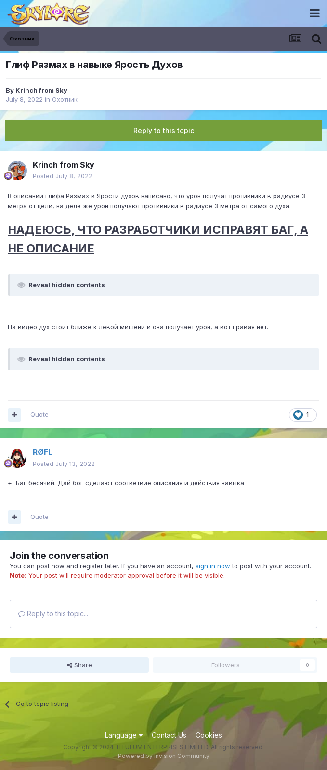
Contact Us (169, 735)
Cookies (209, 735)
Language (124, 735)
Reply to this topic (163, 130)
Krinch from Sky (41, 90)
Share (79, 665)
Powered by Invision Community (163, 755)
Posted (62, 176)
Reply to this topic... (53, 614)
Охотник (65, 99)
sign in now (213, 566)
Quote (39, 414)
